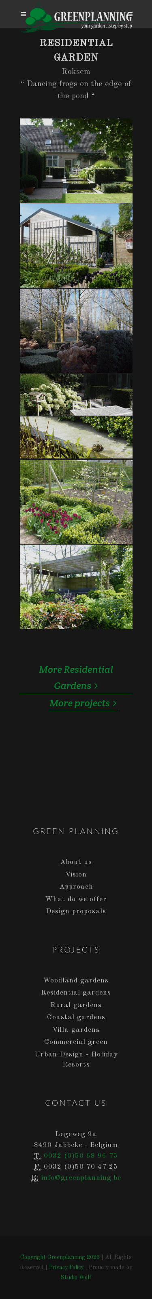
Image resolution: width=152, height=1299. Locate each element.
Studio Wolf (76, 1277)
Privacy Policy (66, 1267)
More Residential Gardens (76, 678)
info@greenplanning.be (81, 1177)
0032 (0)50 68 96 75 (81, 1156)
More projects (83, 703)
